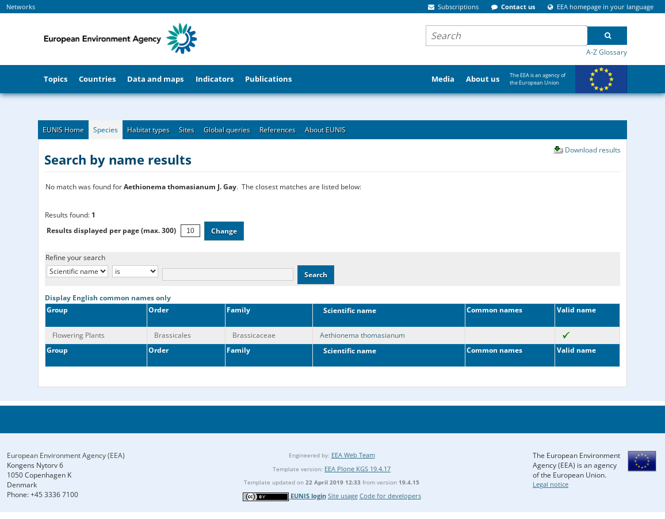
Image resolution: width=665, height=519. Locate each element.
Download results (593, 150)
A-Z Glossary (606, 52)
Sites (186, 130)
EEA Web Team (353, 455)
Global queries (227, 130)
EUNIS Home (63, 130)
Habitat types (148, 130)
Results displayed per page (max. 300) (111, 230)
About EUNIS (325, 130)
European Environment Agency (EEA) (66, 455)
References (277, 130)
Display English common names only (108, 298)
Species (105, 130)
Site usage (343, 495)
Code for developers (390, 495)
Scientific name (347, 310)
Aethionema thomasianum (362, 335)
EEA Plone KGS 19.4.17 (357, 468)
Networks (20, 6)
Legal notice (550, 484)
